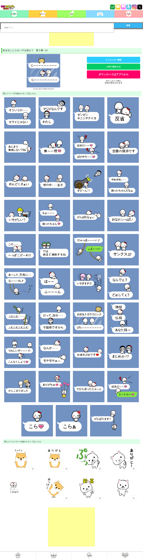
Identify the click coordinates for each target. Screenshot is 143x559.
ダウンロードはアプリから (113, 74)
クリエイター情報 (113, 60)
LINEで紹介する (113, 67)
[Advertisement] (71, 39)
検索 (128, 25)
